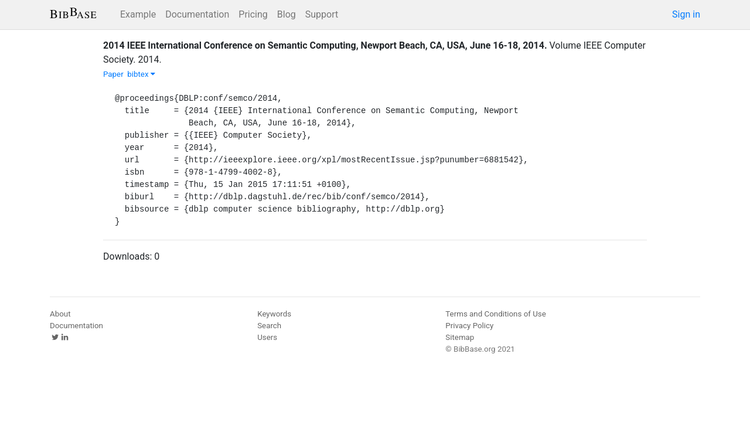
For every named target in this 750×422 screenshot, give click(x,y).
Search (269, 325)
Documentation (197, 14)
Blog (286, 14)
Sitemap (459, 337)
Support (321, 14)
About (60, 313)
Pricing (253, 14)
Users (267, 337)
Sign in (686, 14)
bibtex (141, 74)
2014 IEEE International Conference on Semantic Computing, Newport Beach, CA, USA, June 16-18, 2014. (325, 45)
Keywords (274, 313)
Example (138, 14)
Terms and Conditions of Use (495, 313)
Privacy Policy (469, 325)
